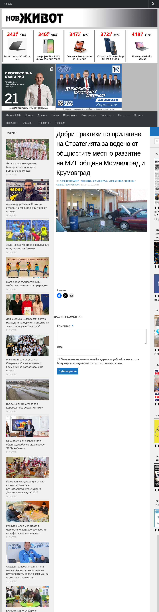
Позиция (60, 123)
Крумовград (100, 181)
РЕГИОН (75, 184)
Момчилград (116, 181)
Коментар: (65, 326)
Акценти (42, 115)
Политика (106, 115)
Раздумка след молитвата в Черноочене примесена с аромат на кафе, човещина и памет (26, 530)
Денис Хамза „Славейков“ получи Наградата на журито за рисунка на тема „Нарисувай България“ (27, 322)
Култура (122, 115)
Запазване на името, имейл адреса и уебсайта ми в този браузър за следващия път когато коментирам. (98, 361)
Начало (8, 3)
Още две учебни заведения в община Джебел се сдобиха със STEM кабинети (25, 444)
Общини (27, 123)
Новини (130, 181)
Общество (69, 115)
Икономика (87, 115)
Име (60, 347)
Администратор (69, 181)
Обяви (55, 115)
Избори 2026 (13, 115)
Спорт (137, 115)
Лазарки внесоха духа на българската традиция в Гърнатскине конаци (21, 167)
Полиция (11, 123)
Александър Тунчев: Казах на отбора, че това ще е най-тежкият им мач (26, 208)
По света (44, 123)
